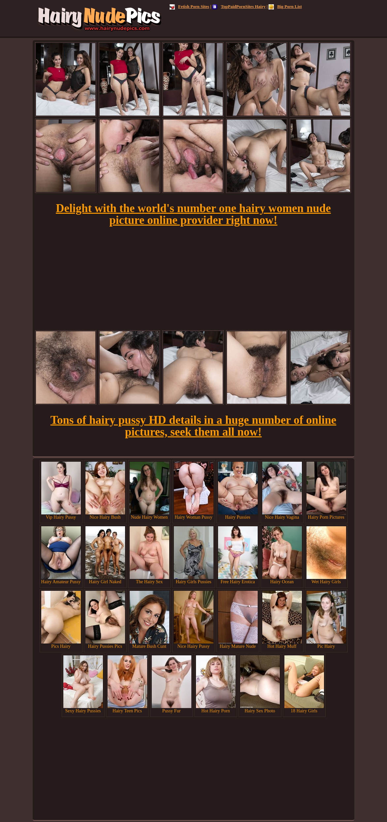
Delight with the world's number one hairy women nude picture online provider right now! (193, 214)
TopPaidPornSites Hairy (239, 6)
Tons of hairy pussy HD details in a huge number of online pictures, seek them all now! (193, 426)
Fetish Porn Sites (189, 6)
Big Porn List (285, 6)
